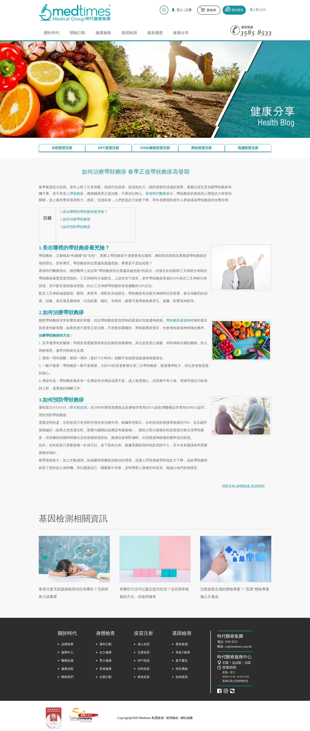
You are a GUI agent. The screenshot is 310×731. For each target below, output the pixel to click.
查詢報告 (237, 10)
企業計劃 (105, 677)
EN (263, 9)
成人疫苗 (144, 644)
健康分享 (181, 33)
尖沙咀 (236, 662)
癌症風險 (182, 668)
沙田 (248, 662)
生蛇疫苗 (80, 407)
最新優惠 (155, 33)
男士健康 (105, 660)
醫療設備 (67, 660)
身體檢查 (243, 486)
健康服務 (103, 33)
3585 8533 (231, 641)
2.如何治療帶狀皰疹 (75, 219)
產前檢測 (182, 644)
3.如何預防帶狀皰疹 (75, 227)
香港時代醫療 (156, 193)
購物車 (211, 10)
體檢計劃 (77, 33)
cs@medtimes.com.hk (238, 646)
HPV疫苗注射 (108, 148)
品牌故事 (67, 644)
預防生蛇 (229, 486)
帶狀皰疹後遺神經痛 (181, 320)
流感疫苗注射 (248, 148)
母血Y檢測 (183, 652)
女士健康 (105, 652)
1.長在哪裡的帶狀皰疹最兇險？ (84, 211)
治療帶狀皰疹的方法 (54, 335)
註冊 (188, 10)
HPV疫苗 (144, 660)
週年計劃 (105, 644)
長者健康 (105, 668)
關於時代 (51, 33)
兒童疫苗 (144, 652)
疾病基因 (182, 677)
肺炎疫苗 (144, 677)
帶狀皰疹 (77, 193)
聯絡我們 (67, 677)
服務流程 (67, 668)
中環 (225, 662)
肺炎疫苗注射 (201, 148)
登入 (180, 10)
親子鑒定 (182, 660)
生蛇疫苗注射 (62, 148)
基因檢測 (129, 33)
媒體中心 (67, 652)
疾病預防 (258, 486)
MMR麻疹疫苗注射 (155, 148)
